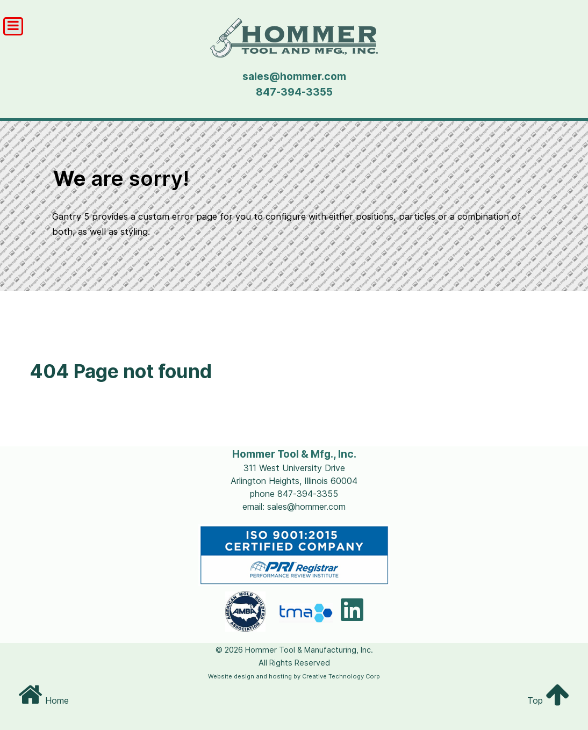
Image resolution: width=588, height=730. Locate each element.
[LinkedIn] (352, 616)
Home (43, 700)
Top (548, 700)
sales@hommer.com (294, 76)
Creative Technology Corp (341, 676)
